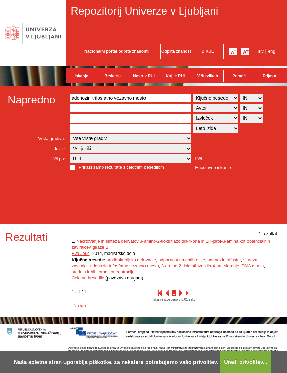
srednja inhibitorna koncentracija (103, 271)
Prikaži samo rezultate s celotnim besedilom (121, 167)
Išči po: (58, 158)
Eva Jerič (80, 253)
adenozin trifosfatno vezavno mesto (124, 265)
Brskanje (113, 76)
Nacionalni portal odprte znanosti (116, 51)
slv (261, 51)
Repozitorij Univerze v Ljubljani (144, 11)
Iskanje (81, 76)
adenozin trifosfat (224, 259)
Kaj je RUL (176, 76)
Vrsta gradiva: (51, 138)
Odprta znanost (176, 51)
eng (271, 51)
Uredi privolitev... (245, 362)
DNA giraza (253, 265)
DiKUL (208, 51)
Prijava (269, 76)
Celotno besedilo (88, 278)
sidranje (231, 265)
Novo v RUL (144, 76)
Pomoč (239, 76)
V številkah (207, 76)
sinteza (250, 259)
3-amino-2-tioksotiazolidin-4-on (191, 265)
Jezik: (59, 148)
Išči (198, 158)
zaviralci (79, 265)
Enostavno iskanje (213, 167)
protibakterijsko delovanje (131, 259)
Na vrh (79, 305)
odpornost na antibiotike (181, 259)
